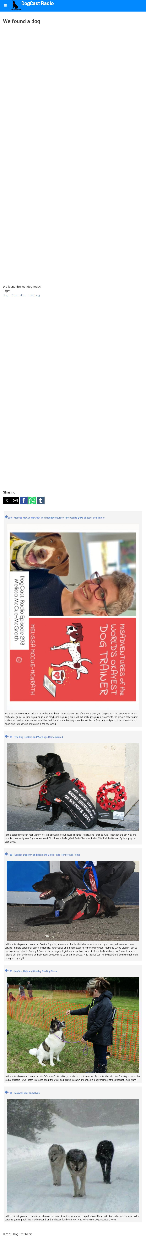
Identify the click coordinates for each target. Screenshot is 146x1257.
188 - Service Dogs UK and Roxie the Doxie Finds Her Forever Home (42, 855)
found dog (18, 295)
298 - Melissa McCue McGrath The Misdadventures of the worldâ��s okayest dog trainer (55, 517)
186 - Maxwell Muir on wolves (22, 1093)
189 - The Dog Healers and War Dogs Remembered (34, 737)
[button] (7, 500)
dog (5, 295)
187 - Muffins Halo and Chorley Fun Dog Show (31, 971)
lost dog (34, 295)
